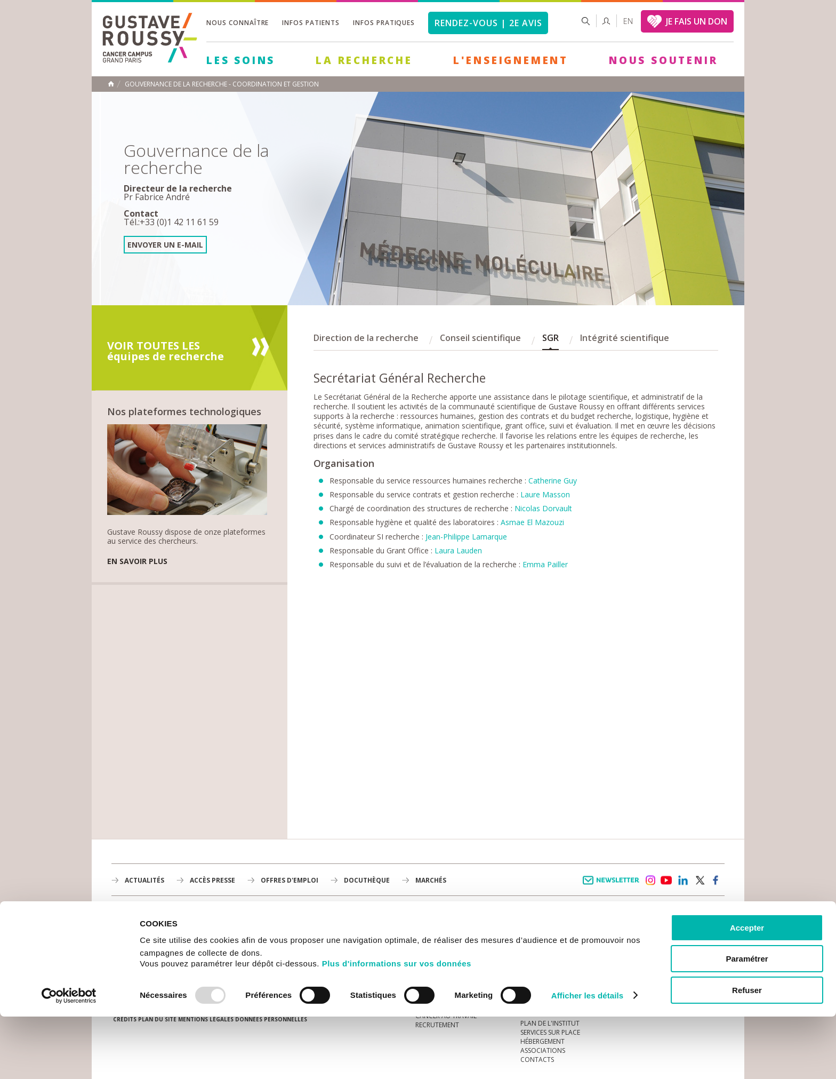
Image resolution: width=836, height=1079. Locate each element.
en (628, 21)
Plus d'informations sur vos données (396, 1025)
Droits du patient (550, 961)
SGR (550, 338)
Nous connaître (237, 22)
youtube (666, 880)
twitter (699, 880)
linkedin (683, 880)
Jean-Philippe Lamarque (466, 536)
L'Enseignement (510, 60)
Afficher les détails (587, 1057)
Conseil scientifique (480, 338)
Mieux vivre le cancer (555, 943)
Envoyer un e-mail (165, 245)
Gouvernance (438, 952)
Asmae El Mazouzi (532, 522)
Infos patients (310, 22)
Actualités (144, 880)
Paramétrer (747, 1021)
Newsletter (613, 885)
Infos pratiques (384, 22)
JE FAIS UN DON (696, 21)
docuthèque (367, 880)
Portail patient (546, 934)
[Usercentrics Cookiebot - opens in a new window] (69, 1058)
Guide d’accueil (546, 925)
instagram (650, 880)
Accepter (747, 990)
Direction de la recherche (366, 338)
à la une (429, 925)
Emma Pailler (545, 564)
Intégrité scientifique (624, 338)
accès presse (212, 880)
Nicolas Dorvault (543, 508)
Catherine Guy (552, 480)
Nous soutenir (663, 60)
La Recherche (364, 60)
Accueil (111, 84)
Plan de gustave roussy (161, 954)
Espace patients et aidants (564, 952)
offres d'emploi (289, 880)
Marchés (430, 880)
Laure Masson (545, 494)
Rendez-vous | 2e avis (488, 23)
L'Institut (431, 934)
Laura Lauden (458, 550)
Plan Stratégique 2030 (453, 961)
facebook (716, 880)
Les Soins (240, 60)
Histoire (429, 943)
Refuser (747, 1052)
